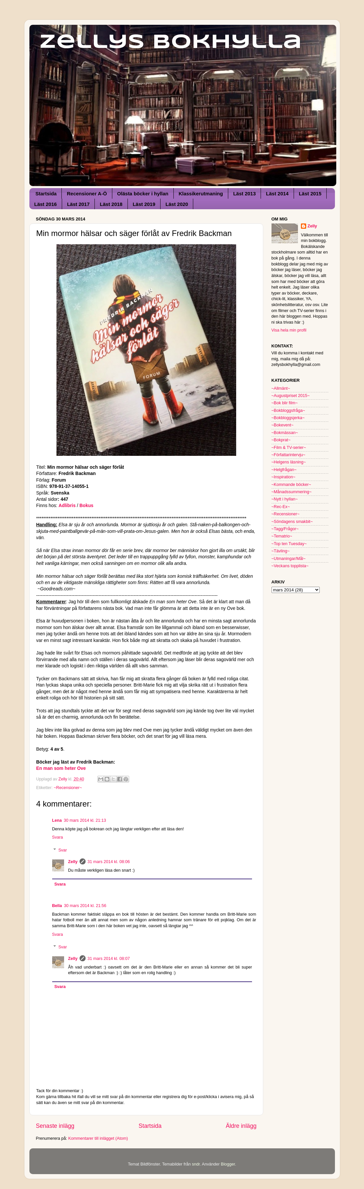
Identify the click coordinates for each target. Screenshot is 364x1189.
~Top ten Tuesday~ (289, 543)
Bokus (86, 505)
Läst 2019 (144, 204)
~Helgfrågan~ (284, 469)
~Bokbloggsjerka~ (288, 418)
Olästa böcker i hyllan (142, 193)
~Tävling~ (281, 551)
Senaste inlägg (55, 1126)
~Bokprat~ (281, 440)
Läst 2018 (111, 204)
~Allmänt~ (281, 388)
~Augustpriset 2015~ (291, 395)
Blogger (228, 1164)
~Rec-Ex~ (281, 506)
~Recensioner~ (68, 787)
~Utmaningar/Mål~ (289, 558)
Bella (57, 905)
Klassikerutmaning (201, 193)
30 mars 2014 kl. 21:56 (85, 905)
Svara (57, 837)
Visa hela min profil (289, 330)
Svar (62, 850)
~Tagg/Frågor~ (285, 529)
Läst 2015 (310, 193)
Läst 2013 (244, 193)
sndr (196, 1164)
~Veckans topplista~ (290, 566)
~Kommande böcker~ (291, 484)
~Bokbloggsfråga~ (288, 410)
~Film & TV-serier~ (289, 447)
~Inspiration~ (284, 477)
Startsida (45, 193)
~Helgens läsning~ (289, 462)
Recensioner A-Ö (87, 193)
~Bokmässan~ (285, 432)
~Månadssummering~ (292, 492)
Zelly (73, 861)
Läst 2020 (176, 204)
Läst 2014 (277, 193)
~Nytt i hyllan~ (285, 499)
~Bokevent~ (283, 425)
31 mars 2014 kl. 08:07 (109, 958)
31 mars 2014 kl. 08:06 (109, 861)
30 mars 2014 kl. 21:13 (85, 820)
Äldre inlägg (241, 1126)
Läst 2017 (78, 204)
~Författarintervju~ (289, 455)
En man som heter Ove (61, 768)
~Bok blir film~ (285, 403)
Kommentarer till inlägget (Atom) (98, 1138)
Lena (57, 820)
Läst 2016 (45, 204)
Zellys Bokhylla (170, 42)
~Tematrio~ (282, 536)
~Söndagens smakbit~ (292, 521)
